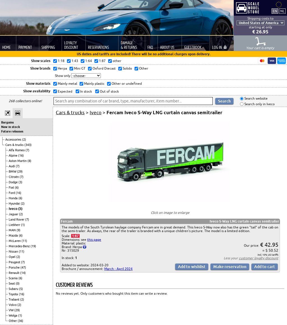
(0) (18, 283)
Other (13, 320)
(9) (18, 230)
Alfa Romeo (17, 150)
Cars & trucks (14, 145)
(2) (24, 139)
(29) (20, 171)
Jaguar (14, 214)
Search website (256, 98)
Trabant (14, 299)
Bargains (7, 122)
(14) (23, 272)
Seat (12, 283)
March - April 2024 (118, 269)
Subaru (14, 288)
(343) (28, 145)
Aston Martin (18, 160)
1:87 (75, 236)
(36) (20, 320)
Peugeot (15, 262)
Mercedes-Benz (20, 246)
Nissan (14, 251)
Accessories (13, 139)
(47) (23, 267)
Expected (64, 91)
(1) (23, 224)
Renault (14, 272)
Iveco (13, 208)
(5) (21, 288)
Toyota (14, 294)
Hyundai (15, 203)
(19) (33, 246)
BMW (13, 171)
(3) (20, 182)
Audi (12, 166)
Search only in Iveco (259, 104)
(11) (24, 240)
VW (11, 310)
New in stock (10, 127)
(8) (29, 160)
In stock (85, 91)
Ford (12, 192)
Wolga (13, 315)
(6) (17, 187)
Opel (12, 256)
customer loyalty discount (258, 258)
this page (94, 239)
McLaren (15, 240)
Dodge (13, 182)
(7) (27, 150)
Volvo (13, 304)
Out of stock (109, 91)
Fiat (12, 187)
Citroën (14, 176)
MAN (13, 230)
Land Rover (17, 219)
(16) (21, 155)
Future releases (12, 131)
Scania (13, 278)
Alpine (13, 155)
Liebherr (15, 224)
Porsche (14, 267)
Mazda (14, 235)
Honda (13, 198)
